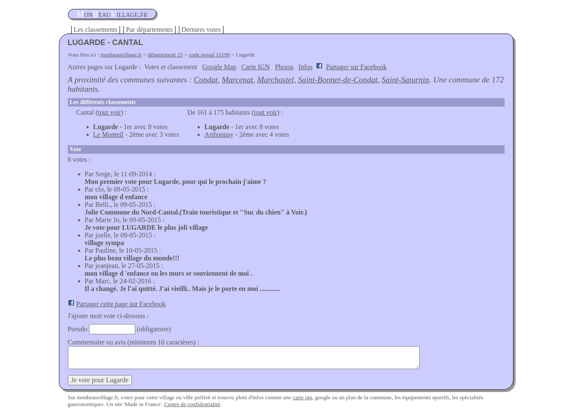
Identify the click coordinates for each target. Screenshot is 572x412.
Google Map (219, 67)
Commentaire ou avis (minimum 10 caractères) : (133, 342)
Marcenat (237, 79)
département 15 (165, 54)
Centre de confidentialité (192, 404)
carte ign (302, 397)
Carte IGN (255, 67)
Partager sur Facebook (356, 67)
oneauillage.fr (112, 14)
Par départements (149, 29)
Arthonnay (218, 134)
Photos (284, 67)
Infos (306, 67)
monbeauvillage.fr (121, 54)
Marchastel (275, 79)
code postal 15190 (209, 54)
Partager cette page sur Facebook (121, 304)
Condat (206, 79)
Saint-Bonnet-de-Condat (338, 79)
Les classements (96, 29)
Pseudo (77, 329)
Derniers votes (201, 29)
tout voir (109, 112)
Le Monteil (108, 134)
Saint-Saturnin (405, 79)
